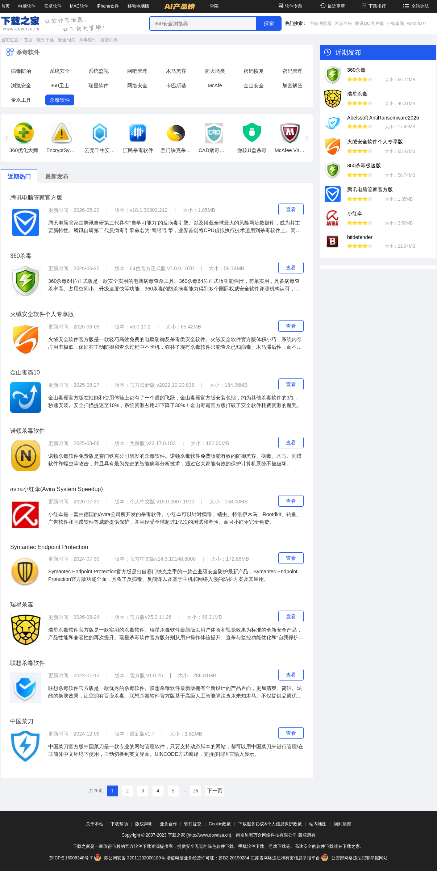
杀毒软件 (87, 39)
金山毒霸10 (25, 372)
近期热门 (19, 176)
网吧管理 (137, 71)
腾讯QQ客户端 (369, 23)
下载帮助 (119, 823)
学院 (214, 6)
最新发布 (56, 176)
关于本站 (94, 823)
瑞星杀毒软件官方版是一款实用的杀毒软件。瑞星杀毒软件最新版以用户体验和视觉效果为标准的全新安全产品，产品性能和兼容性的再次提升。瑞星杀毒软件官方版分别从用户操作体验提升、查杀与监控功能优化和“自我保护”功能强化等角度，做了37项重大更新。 (175, 634)
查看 (291, 209)
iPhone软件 (108, 6)
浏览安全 (21, 85)
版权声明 (144, 823)
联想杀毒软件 (27, 663)
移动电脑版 (138, 6)
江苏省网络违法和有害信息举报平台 (285, 857)
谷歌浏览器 (321, 23)
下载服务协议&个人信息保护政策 (270, 823)
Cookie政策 (220, 823)
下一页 (214, 790)
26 (195, 790)
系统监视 (98, 71)
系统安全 (60, 71)
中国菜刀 (21, 721)
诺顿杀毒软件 (27, 431)
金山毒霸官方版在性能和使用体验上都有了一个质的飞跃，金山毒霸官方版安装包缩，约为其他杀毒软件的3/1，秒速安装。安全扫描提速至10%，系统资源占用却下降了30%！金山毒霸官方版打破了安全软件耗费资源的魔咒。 (175, 401)
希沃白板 (343, 23)
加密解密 (292, 85)
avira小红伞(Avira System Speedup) (56, 489)
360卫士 (59, 85)
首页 (5, 6)
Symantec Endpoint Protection (49, 547)
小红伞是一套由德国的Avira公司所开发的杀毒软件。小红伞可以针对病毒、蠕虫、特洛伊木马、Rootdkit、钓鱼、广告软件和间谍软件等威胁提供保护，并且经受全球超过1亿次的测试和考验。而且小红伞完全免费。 (174, 518)
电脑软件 (27, 6)
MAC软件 (79, 6)
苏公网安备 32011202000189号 (130, 857)
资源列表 (109, 39)
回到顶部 (342, 823)
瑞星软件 (98, 85)
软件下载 (45, 39)
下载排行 (373, 6)
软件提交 (192, 823)
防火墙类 (215, 71)
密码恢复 (254, 71)
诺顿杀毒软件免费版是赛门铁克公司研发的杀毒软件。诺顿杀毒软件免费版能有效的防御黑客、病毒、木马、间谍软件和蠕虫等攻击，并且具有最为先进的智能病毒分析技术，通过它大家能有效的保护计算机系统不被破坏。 (175, 459)
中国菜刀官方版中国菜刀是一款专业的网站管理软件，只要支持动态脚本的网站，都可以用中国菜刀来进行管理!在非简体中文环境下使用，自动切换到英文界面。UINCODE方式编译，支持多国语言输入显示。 (175, 750)
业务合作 (168, 823)
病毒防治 (21, 71)
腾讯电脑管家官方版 (36, 197)
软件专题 (289, 6)
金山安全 (254, 85)
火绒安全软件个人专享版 (42, 314)
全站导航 (415, 6)
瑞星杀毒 (21, 605)
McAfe (215, 85)
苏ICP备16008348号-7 (71, 857)
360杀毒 (21, 256)
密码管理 (292, 71)
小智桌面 (395, 23)
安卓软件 (53, 6)
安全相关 (66, 39)
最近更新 (331, 6)
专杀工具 (21, 100)
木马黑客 (176, 71)
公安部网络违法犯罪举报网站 (354, 857)
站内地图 (317, 823)
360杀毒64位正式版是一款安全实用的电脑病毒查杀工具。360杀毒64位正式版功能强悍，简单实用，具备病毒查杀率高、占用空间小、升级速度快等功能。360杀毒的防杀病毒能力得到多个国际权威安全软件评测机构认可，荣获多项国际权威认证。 (174, 285)
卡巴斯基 (176, 85)
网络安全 (137, 85)
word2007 (416, 23)
